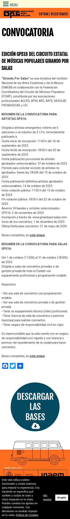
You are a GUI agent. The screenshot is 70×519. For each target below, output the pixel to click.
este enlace (37, 235)
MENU (14, 5)
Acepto (61, 497)
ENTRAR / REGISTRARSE (53, 14)
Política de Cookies (27, 515)
